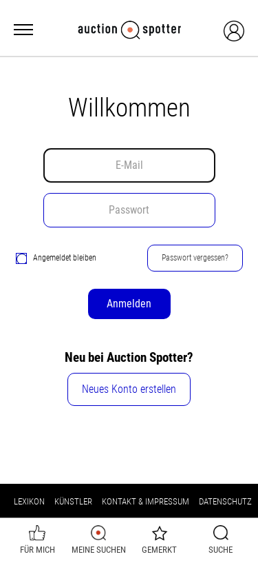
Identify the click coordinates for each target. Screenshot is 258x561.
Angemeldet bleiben (56, 258)
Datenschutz (225, 501)
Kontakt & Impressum (145, 501)
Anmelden (129, 303)
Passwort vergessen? (195, 258)
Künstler (73, 501)
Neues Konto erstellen (129, 389)
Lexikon (29, 501)
